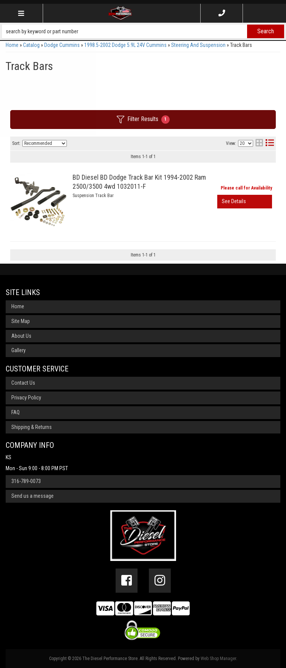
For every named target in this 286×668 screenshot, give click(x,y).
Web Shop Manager (218, 658)
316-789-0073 (26, 481)
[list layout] (270, 143)
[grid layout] (259, 143)
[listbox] (44, 143)
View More (244, 201)
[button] (143, 31)
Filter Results (143, 119)
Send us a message (32, 496)
